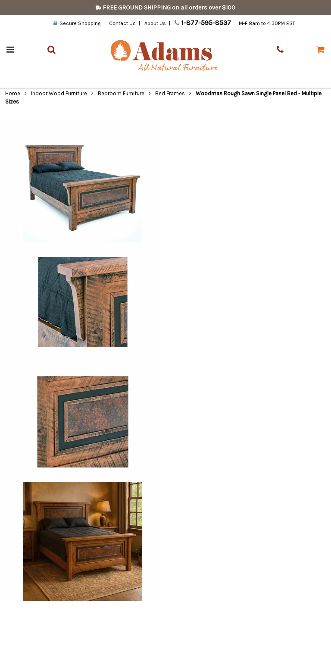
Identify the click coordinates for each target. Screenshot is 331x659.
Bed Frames (170, 93)
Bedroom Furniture (121, 93)
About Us (155, 23)
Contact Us (122, 23)
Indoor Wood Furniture (59, 93)
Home (12, 93)
